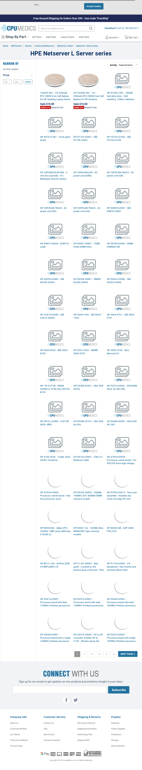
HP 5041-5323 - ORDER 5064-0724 (85, 352)
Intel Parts (84, 36)
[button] (18, 75)
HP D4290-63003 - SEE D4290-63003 (52, 281)
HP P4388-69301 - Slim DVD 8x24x (88, 387)
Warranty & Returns (86, 723)
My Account (49, 734)
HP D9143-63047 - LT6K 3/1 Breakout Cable (88, 458)
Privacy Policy (16, 745)
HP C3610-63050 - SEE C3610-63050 (52, 316)
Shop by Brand (117, 745)
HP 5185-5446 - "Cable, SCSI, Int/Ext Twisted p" (55, 458)
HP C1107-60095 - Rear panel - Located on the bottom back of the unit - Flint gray (88, 568)
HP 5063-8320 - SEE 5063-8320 (54, 352)
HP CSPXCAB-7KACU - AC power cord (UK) (120, 174)
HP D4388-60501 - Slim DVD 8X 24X (122, 423)
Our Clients (15, 734)
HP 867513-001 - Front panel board (55, 138)
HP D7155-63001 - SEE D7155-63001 (85, 138)
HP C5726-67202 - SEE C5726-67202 (119, 138)
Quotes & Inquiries (52, 740)
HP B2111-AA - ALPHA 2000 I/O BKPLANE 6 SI (55, 565)
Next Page (128, 653)
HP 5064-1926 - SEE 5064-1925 (87, 316)
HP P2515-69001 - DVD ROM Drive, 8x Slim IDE (122, 387)
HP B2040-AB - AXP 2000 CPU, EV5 (120, 529)
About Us (14, 723)
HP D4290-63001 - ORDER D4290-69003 (87, 281)
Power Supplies (118, 728)
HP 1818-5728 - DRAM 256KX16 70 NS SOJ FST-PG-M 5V (55, 389)
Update (28, 81)
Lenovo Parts (67, 36)
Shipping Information (87, 728)
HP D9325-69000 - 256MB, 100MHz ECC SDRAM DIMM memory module (87, 495)
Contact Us (49, 723)
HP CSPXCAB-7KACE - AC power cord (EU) (53, 209)
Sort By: (113, 65)
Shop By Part (14, 36)
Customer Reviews (18, 728)
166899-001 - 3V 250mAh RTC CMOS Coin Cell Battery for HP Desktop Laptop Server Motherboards (55, 97)
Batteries (115, 723)
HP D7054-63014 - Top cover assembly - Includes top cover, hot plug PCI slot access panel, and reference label (122, 499)
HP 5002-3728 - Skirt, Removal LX (118, 352)
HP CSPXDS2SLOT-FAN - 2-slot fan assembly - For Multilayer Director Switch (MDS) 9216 (54, 177)
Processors (116, 734)
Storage (114, 740)
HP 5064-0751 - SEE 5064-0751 (121, 316)
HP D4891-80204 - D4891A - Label (55, 245)
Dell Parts (51, 36)
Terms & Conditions (19, 740)
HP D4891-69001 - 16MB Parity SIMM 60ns (86, 245)
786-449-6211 (132, 28)
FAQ (45, 728)
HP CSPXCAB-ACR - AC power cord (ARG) (85, 174)
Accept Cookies (94, 6)
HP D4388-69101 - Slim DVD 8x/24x (88, 423)
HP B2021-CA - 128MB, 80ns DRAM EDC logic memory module (88, 531)
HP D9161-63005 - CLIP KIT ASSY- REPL (54, 423)
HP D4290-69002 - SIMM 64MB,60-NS (120, 245)
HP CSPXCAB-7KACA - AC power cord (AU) (86, 209)
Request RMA (83, 740)
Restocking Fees (84, 734)
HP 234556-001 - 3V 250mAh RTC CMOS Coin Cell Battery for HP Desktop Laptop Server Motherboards (88, 97)
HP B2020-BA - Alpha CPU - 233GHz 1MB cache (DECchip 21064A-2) (55, 531)
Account (112, 37)
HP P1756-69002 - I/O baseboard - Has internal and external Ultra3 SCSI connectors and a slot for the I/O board (121, 570)
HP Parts (36, 36)
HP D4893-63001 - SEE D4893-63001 (119, 209)
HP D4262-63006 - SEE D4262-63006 (119, 281)
